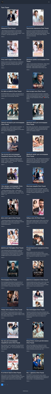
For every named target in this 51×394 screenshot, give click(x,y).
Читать (3, 36)
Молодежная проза (4, 184)
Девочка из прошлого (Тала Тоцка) (37, 280)
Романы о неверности (5, 26)
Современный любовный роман (6, 89)
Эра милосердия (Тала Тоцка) (35, 310)
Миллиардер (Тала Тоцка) (9, 280)
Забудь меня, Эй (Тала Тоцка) (35, 218)
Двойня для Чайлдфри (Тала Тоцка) (12, 248)
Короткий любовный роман (31, 152)
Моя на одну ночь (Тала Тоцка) (35, 91)
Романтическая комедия (5, 152)
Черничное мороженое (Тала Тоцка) (37, 28)
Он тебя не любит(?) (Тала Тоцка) (11, 91)
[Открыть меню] (49, 2)
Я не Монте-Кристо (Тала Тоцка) (11, 373)
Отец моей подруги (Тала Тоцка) (11, 59)
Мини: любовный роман (30, 26)
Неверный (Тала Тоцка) (8, 28)
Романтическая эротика (5, 216)
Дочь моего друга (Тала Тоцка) (10, 218)
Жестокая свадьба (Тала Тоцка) (36, 186)
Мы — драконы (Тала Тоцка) (35, 373)
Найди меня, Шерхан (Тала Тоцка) (11, 310)
